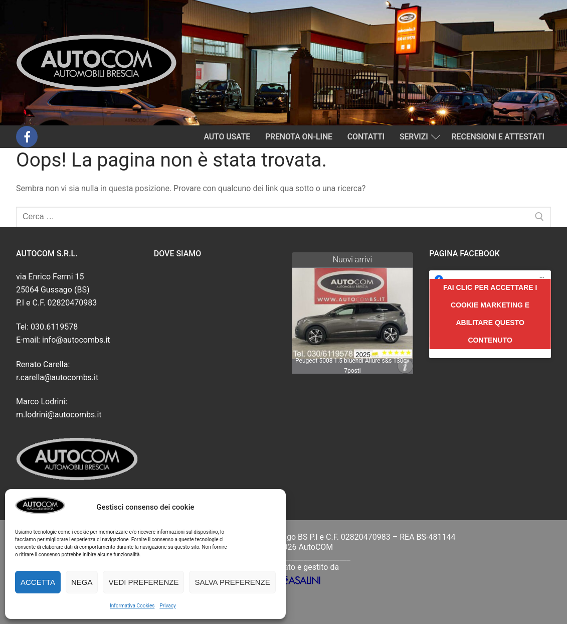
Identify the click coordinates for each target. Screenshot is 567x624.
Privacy (167, 605)
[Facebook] (27, 136)
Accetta (38, 582)
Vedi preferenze (143, 582)
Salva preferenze (232, 582)
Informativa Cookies (132, 605)
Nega (82, 582)
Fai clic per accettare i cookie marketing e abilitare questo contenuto (490, 313)
